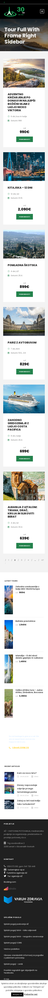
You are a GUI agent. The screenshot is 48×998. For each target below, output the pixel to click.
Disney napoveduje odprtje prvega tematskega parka (27, 788)
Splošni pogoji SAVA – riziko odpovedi (20, 930)
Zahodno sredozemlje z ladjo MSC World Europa (27, 587)
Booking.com (10, 882)
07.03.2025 (24, 808)
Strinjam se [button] (17, 994)
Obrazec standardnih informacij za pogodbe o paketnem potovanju (24, 956)
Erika (36, 777)
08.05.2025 (24, 796)
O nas (6, 979)
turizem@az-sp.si (16, 869)
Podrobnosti (24, 139)
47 (42, 560)
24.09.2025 (24, 777)
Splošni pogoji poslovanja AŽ (16, 924)
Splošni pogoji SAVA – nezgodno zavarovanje (23, 936)
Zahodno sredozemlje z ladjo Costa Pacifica (18, 425)
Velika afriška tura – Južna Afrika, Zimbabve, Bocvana (29, 691)
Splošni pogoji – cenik (13, 964)
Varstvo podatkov (12, 949)
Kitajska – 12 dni (20, 187)
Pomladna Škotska (22, 265)
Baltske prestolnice (25, 621)
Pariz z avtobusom (22, 342)
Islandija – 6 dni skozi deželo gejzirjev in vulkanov (29, 656)
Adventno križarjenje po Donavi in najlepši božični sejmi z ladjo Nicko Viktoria (21, 102)
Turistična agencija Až (15, 873)
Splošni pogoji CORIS (13, 942)
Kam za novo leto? (27, 773)
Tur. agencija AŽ (13, 876)
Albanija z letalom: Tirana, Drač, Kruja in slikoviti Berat (22, 512)
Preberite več (31, 994)
